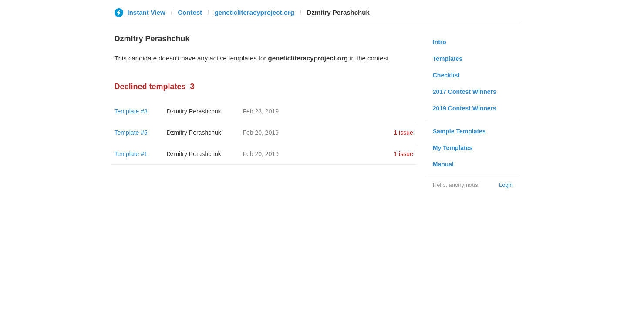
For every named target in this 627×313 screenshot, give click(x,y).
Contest (190, 12)
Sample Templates (459, 131)
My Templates (453, 147)
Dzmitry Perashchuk (194, 111)
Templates (447, 58)
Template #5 (131, 132)
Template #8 (131, 111)
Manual (443, 164)
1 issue (403, 132)
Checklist (446, 75)
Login (506, 185)
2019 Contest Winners (464, 108)
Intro (439, 42)
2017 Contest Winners (464, 91)
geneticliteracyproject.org (254, 12)
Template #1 (131, 153)
